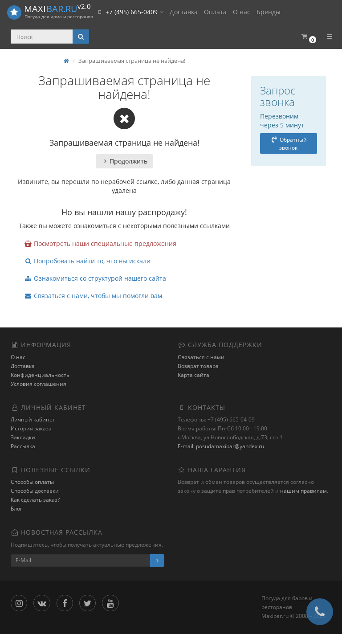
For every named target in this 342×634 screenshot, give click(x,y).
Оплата (215, 12)
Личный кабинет (33, 419)
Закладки (23, 437)
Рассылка (23, 446)
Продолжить (124, 161)
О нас (241, 12)
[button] (308, 37)
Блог (16, 508)
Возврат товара (198, 366)
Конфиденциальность (40, 375)
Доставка (184, 12)
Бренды (268, 12)
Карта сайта (193, 375)
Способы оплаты (32, 482)
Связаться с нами (201, 357)
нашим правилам (303, 491)
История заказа (31, 428)
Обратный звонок (288, 143)
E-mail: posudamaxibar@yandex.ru (221, 446)
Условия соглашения (38, 384)
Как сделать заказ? (35, 499)
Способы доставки (35, 491)
